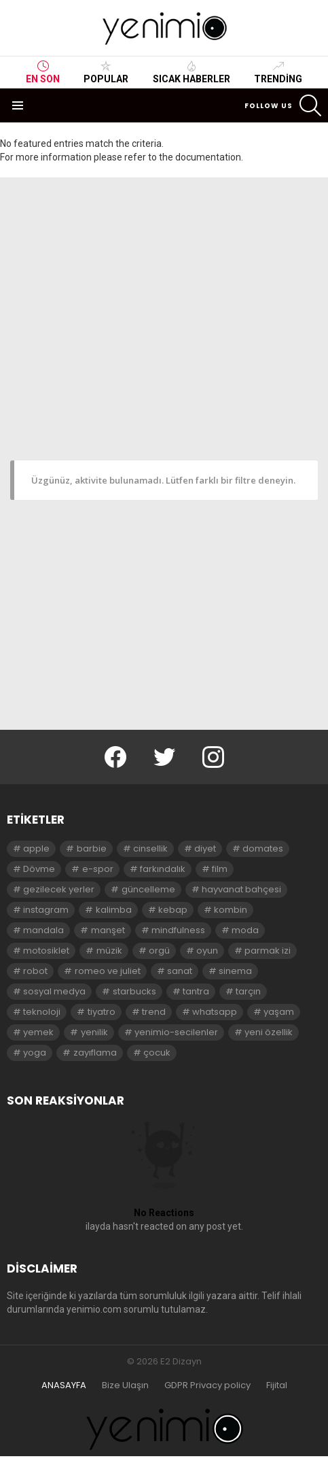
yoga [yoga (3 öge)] (34, 1052)
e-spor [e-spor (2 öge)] (97, 868)
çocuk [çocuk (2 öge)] (156, 1052)
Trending (278, 72)
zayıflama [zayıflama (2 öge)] (95, 1052)
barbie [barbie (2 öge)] (92, 848)
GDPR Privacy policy (207, 1385)
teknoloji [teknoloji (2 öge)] (41, 1011)
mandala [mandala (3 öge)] (43, 930)
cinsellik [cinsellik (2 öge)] (150, 848)
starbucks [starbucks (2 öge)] (134, 991)
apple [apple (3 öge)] (36, 848)
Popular (106, 72)
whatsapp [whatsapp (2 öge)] (214, 1011)
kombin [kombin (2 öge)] (230, 909)
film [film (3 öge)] (219, 868)
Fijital (276, 1385)
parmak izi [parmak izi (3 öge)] (267, 950)
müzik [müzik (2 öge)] (109, 950)
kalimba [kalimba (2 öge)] (114, 909)
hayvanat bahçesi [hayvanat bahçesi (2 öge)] (241, 889)
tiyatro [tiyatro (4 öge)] (101, 1011)
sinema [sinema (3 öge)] (235, 970)
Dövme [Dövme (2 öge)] (39, 868)
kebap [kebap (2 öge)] (172, 909)
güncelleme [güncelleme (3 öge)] (148, 889)
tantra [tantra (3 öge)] (196, 991)
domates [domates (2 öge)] (262, 848)
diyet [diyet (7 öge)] (205, 848)
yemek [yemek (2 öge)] (38, 1032)
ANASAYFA (63, 1385)
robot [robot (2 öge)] (35, 970)
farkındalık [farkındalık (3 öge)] (162, 868)
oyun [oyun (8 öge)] (207, 950)
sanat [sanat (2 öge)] (179, 970)
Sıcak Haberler (191, 72)
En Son (43, 72)
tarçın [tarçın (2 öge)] (248, 991)
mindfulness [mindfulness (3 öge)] (178, 930)
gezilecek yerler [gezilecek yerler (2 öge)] (58, 889)
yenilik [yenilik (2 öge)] (94, 1032)
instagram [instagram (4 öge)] (46, 909)
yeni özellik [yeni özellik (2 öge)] (268, 1032)
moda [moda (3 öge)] (245, 930)
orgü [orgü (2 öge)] (159, 950)
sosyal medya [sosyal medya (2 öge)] (54, 991)
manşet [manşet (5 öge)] (108, 930)
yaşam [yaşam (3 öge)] (278, 1011)
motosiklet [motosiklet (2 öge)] (46, 950)
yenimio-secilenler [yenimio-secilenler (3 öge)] (176, 1032)
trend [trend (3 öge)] (154, 1011)
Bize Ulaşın (125, 1385)
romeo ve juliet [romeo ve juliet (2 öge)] (108, 970)
